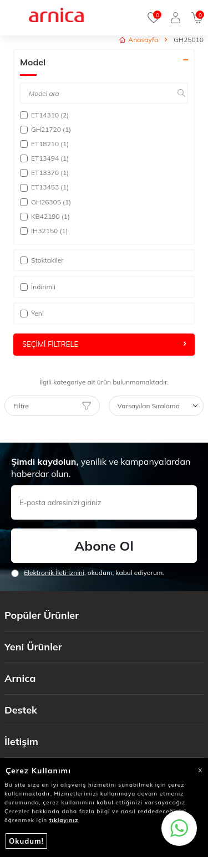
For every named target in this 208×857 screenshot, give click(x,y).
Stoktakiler (42, 260)
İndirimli (37, 287)
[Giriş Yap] (175, 17)
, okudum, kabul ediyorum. (87, 572)
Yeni (32, 313)
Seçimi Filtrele (104, 344)
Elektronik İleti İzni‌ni (54, 572)
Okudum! (26, 841)
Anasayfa (138, 39)
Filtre (52, 406)
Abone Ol (103, 545)
